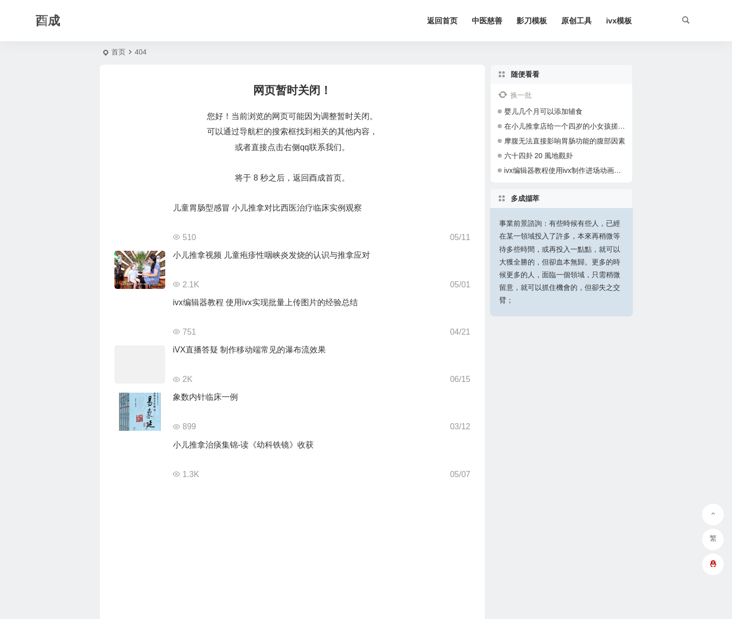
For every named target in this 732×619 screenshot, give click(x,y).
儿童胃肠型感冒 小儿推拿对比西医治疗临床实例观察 (267, 207)
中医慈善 (487, 20)
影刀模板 (531, 20)
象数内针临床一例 (205, 397)
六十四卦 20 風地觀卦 (538, 156)
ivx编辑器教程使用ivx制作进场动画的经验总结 (577, 170)
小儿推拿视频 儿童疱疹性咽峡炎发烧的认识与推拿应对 (271, 255)
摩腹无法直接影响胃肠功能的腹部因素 (564, 141)
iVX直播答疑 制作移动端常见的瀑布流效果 (249, 349)
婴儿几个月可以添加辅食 (543, 111)
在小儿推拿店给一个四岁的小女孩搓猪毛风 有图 (580, 126)
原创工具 (576, 20)
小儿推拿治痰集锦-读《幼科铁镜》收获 (243, 444)
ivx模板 (619, 20)
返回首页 (442, 20)
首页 (118, 52)
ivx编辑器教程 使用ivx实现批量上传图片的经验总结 (265, 302)
